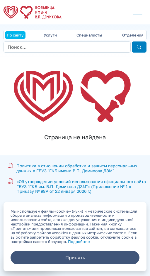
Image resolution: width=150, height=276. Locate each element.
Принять (75, 258)
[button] (137, 12)
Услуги (50, 35)
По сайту (15, 35)
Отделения (132, 35)
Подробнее (79, 241)
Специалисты (89, 35)
